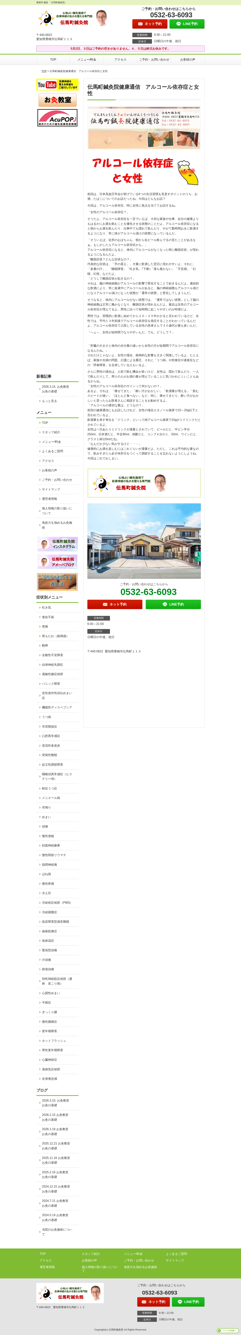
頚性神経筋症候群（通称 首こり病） (57, 981)
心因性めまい (51, 993)
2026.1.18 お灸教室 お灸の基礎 (56, 1132)
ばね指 (46, 874)
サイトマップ (51, 489)
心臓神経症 (49, 1059)
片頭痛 (46, 959)
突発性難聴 (49, 755)
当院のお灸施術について (57, 1232)
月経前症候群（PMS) (56, 902)
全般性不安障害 (52, 655)
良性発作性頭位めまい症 (57, 695)
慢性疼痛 (48, 883)
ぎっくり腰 (49, 1012)
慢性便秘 (48, 836)
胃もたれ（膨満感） (55, 636)
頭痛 (45, 826)
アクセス (120, 59)
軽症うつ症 (49, 788)
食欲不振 (48, 617)
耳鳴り (46, 807)
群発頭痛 (48, 969)
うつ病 (46, 717)
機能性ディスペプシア (57, 707)
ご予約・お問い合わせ (154, 59)
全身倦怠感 (49, 1078)
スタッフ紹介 (51, 432)
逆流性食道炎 (51, 745)
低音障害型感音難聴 (55, 921)
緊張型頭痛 (49, 950)
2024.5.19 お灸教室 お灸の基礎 (56, 1217)
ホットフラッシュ (54, 1040)
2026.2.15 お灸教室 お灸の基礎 (56, 1117)
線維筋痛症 (49, 931)
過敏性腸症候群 (52, 674)
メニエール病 (51, 797)
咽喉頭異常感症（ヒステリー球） (57, 777)
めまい (46, 817)
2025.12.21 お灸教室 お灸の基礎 (57, 1146)
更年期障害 (49, 1031)
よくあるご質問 (52, 451)
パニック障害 (51, 683)
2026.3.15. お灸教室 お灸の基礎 (57, 389)
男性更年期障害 (52, 1050)
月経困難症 (49, 912)
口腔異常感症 (51, 736)
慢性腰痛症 (49, 1021)
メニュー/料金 (86, 59)
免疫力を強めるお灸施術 (57, 525)
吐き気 (46, 607)
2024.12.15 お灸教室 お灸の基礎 (57, 1189)
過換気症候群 (51, 1069)
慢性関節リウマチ (54, 855)
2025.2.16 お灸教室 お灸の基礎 (56, 1175)
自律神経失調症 (52, 664)
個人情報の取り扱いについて (57, 511)
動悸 (45, 645)
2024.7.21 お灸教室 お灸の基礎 (56, 1203)
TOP (53, 59)
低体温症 (48, 940)
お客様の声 (187, 59)
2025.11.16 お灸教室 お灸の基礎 (57, 1160)
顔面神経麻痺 (51, 845)
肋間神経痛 (49, 864)
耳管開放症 (49, 726)
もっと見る (49, 401)
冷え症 (46, 893)
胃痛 (45, 626)
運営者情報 (49, 498)
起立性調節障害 (52, 764)
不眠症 (46, 1002)
